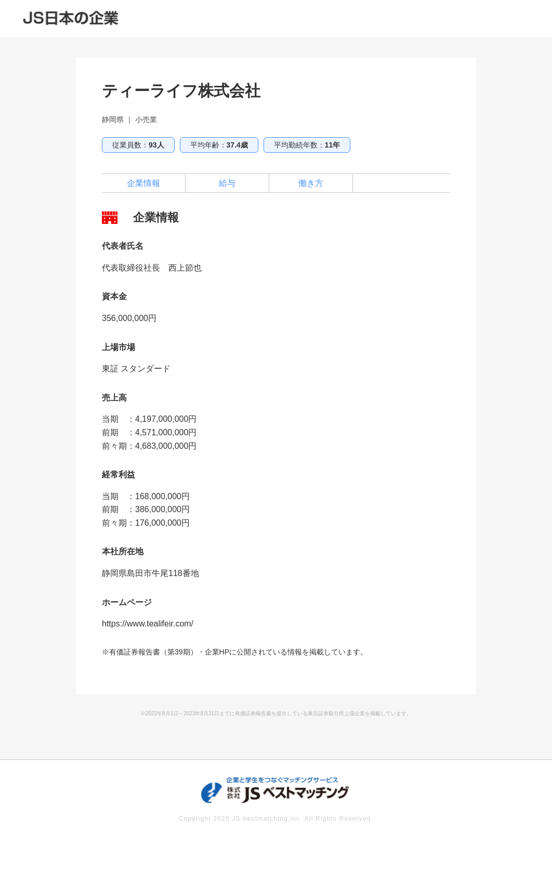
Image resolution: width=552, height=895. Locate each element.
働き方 (310, 183)
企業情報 (143, 183)
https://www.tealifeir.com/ (147, 623)
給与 (227, 183)
